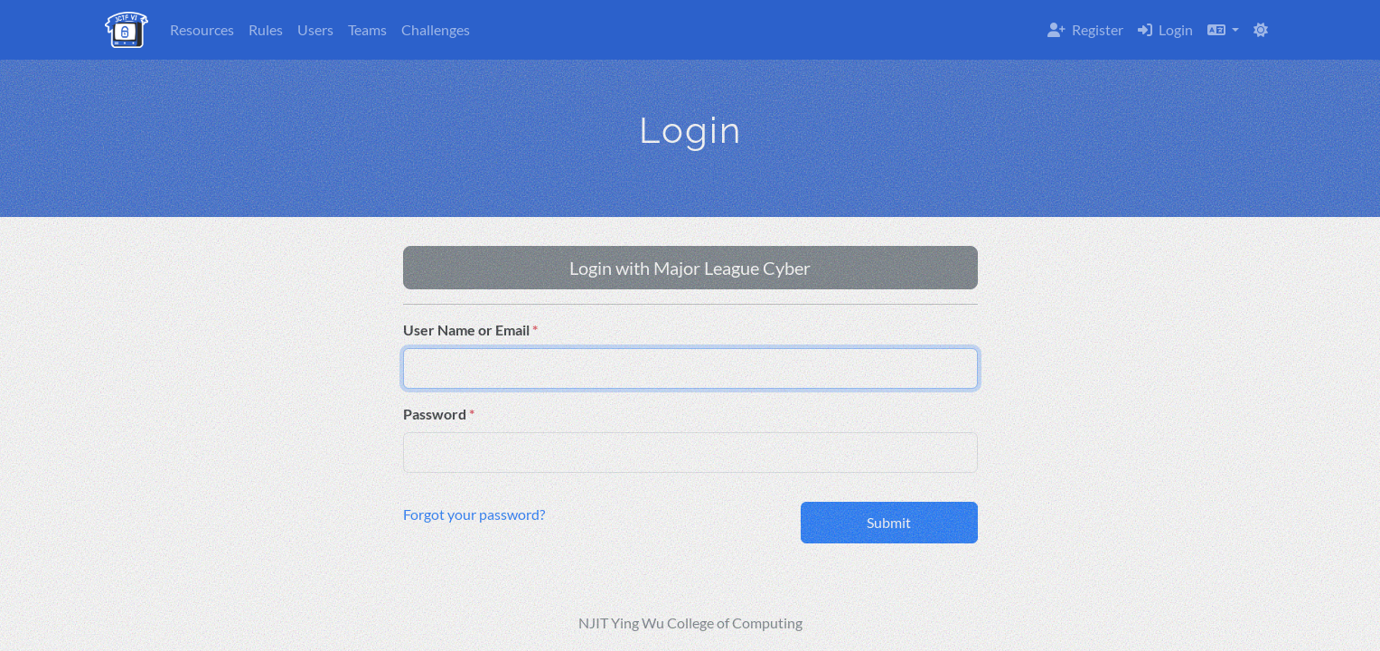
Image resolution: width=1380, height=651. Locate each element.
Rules (266, 29)
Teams (367, 29)
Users (315, 29)
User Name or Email (466, 329)
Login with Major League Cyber (690, 267)
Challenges (435, 29)
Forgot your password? (474, 514)
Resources (202, 29)
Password (434, 413)
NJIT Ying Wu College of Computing (690, 622)
